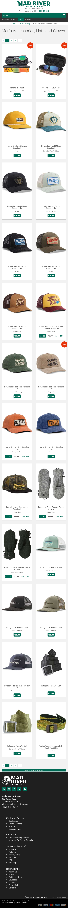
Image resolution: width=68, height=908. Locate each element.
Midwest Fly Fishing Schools (21, 840)
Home (14, 24)
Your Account (14, 829)
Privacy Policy (14, 854)
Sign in (6, 20)
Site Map (12, 862)
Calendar (13, 882)
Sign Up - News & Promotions (34, 770)
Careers (12, 887)
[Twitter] (19, 789)
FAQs (11, 860)
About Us (13, 871)
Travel (11, 874)
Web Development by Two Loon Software (14, 903)
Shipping (12, 849)
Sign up (15, 20)
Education (13, 879)
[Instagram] (9, 789)
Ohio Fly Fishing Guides (19, 837)
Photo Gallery (15, 885)
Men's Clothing (25, 24)
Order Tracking (15, 823)
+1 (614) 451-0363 (10, 807)
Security (12, 857)
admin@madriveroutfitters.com (15, 804)
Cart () (29, 20)
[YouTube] (4, 789)
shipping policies (40, 897)
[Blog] (25, 789)
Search (21, 20)
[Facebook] (14, 789)
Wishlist (12, 826)
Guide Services (15, 877)
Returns (12, 852)
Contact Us (13, 821)
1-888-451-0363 (43, 11)
